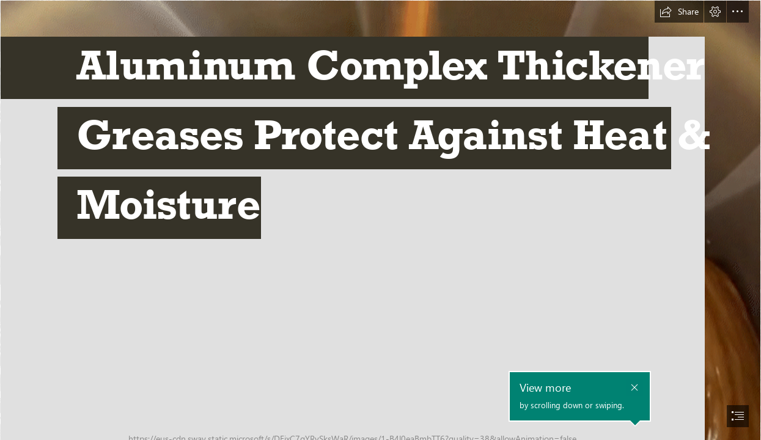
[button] (679, 12)
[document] (380, 220)
